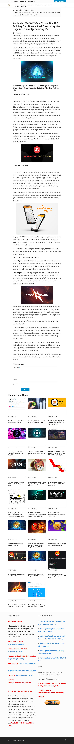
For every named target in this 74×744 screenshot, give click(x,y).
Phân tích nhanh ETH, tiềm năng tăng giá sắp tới (16, 421)
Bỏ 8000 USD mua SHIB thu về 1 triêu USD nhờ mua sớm (16, 575)
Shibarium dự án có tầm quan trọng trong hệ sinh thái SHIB (57, 575)
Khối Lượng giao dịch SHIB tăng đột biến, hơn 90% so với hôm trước (56, 422)
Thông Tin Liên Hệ (20, 6)
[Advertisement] (52, 718)
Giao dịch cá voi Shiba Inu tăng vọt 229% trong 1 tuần (36, 575)
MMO (45, 5)
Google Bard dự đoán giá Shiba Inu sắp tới (15, 544)
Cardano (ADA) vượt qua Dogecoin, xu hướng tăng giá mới (36, 453)
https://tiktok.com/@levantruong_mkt (22, 671)
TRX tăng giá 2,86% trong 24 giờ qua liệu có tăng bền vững (16, 483)
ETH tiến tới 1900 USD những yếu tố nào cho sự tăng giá (15, 453)
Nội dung (16, 368)
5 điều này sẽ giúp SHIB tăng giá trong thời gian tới (57, 544)
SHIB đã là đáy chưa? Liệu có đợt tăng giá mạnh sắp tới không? (37, 483)
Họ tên (15, 379)
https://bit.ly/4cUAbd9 (16, 644)
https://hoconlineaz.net (24, 675)
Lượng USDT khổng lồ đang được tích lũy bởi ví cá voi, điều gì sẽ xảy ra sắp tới (56, 453)
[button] (65, 5)
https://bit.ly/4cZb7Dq (16, 659)
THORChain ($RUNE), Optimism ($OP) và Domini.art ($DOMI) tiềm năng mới (37, 514)
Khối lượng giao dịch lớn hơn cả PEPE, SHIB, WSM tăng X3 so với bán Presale (16, 514)
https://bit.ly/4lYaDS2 (28, 663)
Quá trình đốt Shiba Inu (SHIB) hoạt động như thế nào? (17, 605)
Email (15, 384)
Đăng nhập (57, 1)
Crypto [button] (51, 5)
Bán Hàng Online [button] (28, 5)
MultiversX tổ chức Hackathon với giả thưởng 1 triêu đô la (56, 514)
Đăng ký (63, 1)
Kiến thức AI (39, 5)
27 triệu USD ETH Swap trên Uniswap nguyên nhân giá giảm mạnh (56, 483)
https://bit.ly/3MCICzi (15, 651)
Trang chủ (18, 5)
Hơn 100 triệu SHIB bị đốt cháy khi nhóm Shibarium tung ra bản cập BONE (36, 545)
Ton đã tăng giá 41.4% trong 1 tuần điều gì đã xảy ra (36, 605)
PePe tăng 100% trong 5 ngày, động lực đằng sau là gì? (37, 421)
